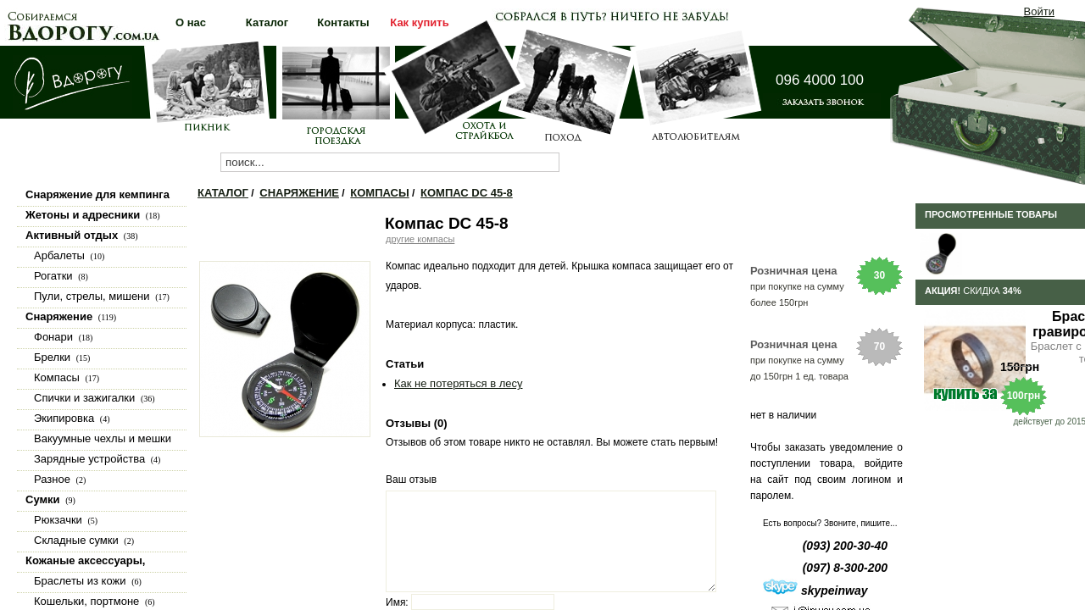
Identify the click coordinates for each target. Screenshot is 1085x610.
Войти (1039, 11)
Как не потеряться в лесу (458, 383)
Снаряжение (299, 192)
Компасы (379, 192)
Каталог (223, 192)
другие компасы (420, 239)
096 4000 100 (820, 80)
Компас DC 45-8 (466, 192)
